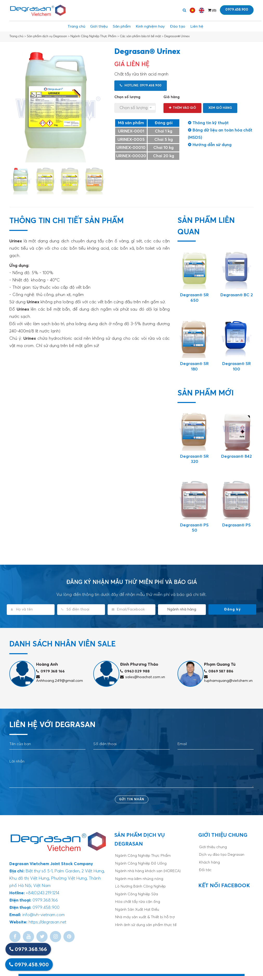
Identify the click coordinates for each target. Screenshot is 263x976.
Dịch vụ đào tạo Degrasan (221, 855)
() (212, 10)
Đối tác (205, 870)
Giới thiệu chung (213, 847)
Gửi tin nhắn (131, 799)
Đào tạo (183, 26)
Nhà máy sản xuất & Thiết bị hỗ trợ (145, 917)
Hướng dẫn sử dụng (210, 145)
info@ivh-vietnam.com (43, 915)
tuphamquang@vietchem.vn (228, 679)
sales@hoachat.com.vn (142, 677)
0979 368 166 (50, 671)
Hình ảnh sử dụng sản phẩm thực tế (145, 925)
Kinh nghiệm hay (152, 26)
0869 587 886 (218, 671)
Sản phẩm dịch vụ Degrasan (47, 36)
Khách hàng (209, 862)
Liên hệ (206, 26)
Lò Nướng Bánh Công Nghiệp (140, 886)
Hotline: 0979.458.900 (140, 85)
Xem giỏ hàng (220, 108)
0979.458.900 (236, 9)
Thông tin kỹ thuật (208, 123)
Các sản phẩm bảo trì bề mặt (140, 36)
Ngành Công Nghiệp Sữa (136, 894)
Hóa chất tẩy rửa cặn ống (137, 902)
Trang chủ (67, 26)
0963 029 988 (135, 671)
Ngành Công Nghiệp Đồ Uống (141, 863)
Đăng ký (232, 609)
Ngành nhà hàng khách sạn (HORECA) (148, 871)
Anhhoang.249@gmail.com (59, 679)
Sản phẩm (119, 26)
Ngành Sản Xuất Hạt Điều (137, 909)
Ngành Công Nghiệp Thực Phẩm (93, 36)
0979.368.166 (28, 949)
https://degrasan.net (47, 922)
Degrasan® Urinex (177, 36)
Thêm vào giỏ (182, 108)
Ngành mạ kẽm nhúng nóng (139, 879)
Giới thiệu (93, 26)
